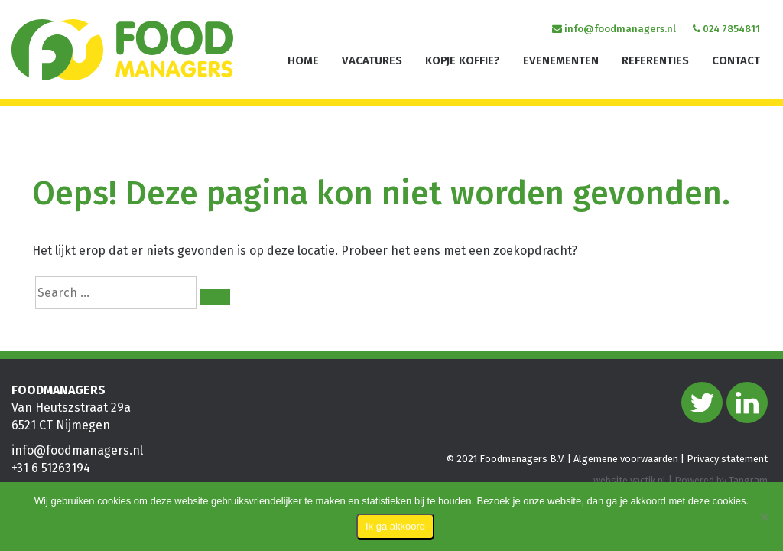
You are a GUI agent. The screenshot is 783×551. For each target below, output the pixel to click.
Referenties (655, 60)
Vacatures (372, 60)
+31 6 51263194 (50, 468)
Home (303, 60)
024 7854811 (726, 28)
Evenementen (561, 60)
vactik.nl (648, 480)
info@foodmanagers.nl (614, 28)
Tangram (748, 480)
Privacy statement (727, 459)
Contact (736, 60)
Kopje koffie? (462, 60)
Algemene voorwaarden (625, 459)
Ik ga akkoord (395, 526)
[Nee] (764, 516)
